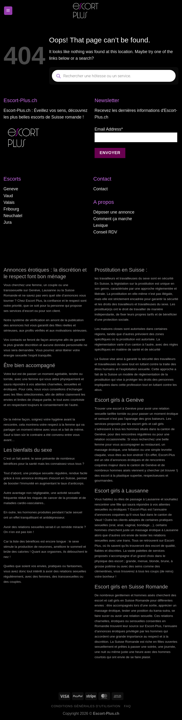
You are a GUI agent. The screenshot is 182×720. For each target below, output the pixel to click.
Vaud (8, 195)
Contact (100, 189)
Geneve (11, 189)
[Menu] (8, 10)
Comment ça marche (112, 218)
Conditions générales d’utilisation (85, 706)
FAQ (127, 706)
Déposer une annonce (113, 212)
